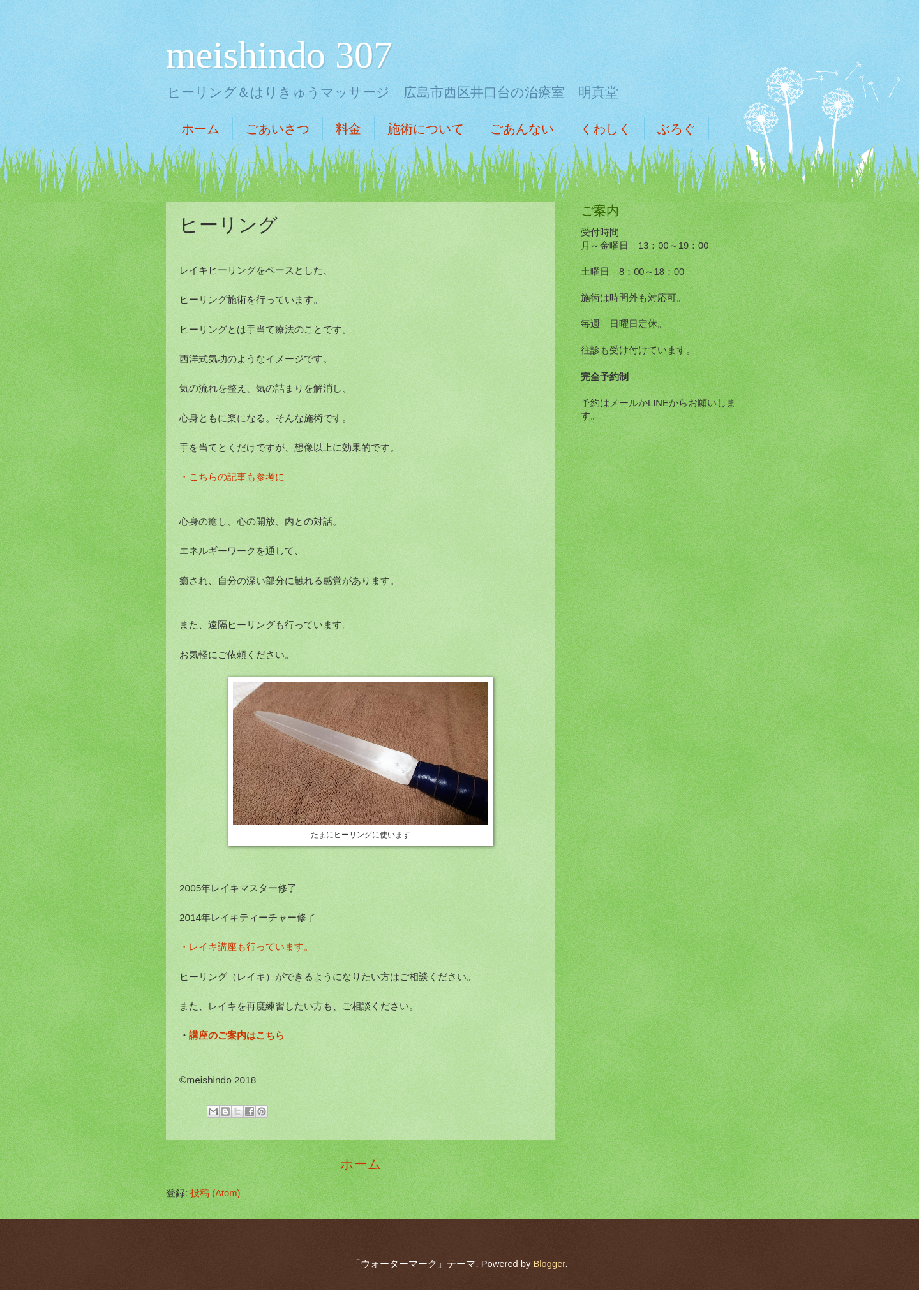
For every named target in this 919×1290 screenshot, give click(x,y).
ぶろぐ (676, 129)
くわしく (605, 129)
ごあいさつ (278, 129)
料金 (348, 129)
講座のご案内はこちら (237, 1035)
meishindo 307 (279, 55)
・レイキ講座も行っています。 (246, 946)
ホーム (200, 129)
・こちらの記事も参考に (232, 476)
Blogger (549, 1264)
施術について (425, 129)
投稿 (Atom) (215, 1193)
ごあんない (522, 129)
